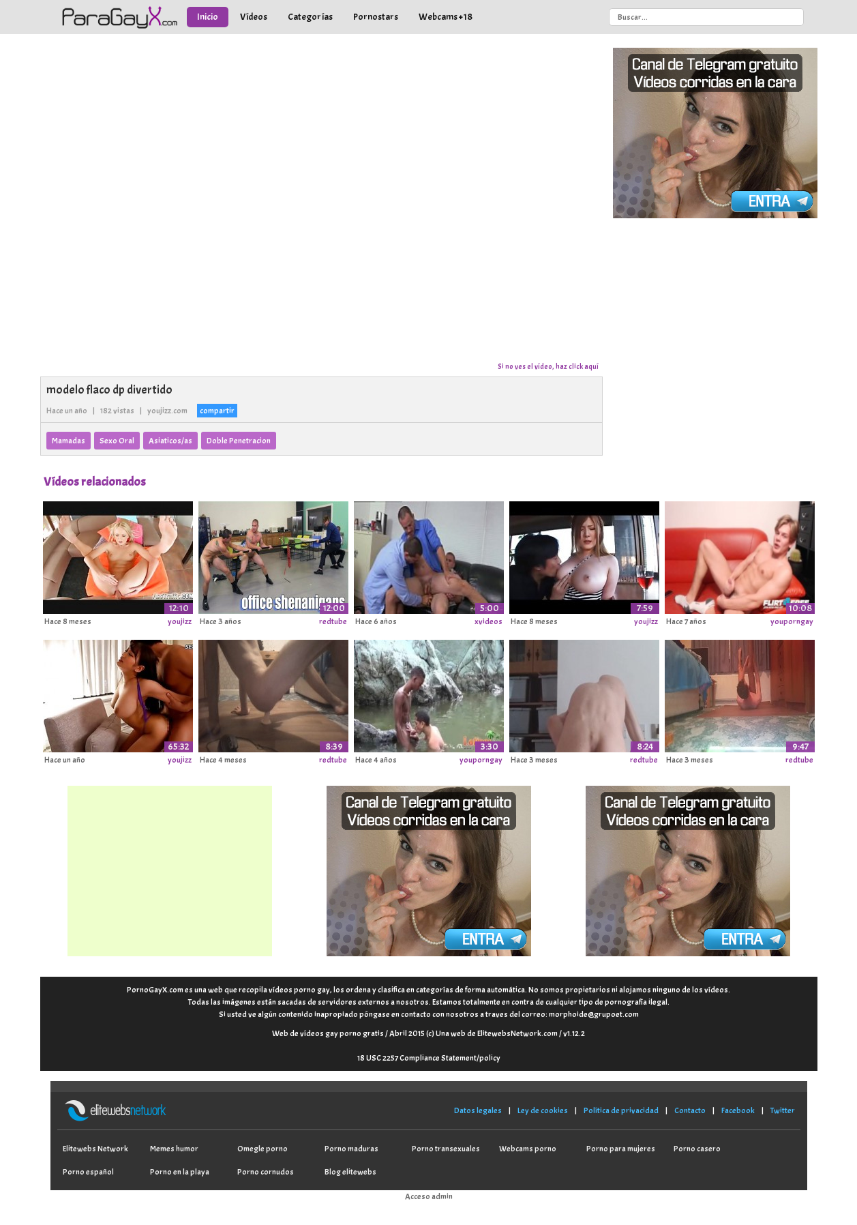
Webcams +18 (445, 17)
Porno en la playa (179, 1171)
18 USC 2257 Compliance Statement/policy (428, 1057)
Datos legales (478, 1110)
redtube (333, 621)
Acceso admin (429, 1196)
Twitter (782, 1110)
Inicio (207, 17)
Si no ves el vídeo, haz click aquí (548, 366)
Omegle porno (262, 1148)
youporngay (791, 621)
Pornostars (375, 17)
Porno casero (697, 1148)
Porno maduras (351, 1148)
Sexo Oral (117, 440)
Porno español (88, 1171)
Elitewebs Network (95, 1148)
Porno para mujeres (620, 1148)
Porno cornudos (265, 1171)
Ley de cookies (542, 1110)
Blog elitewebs (350, 1171)
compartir (217, 410)
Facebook (738, 1110)
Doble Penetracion (239, 440)
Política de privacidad (621, 1110)
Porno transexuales (446, 1148)
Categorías (310, 17)
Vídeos (253, 17)
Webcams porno (527, 1148)
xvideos (488, 621)
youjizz (180, 621)
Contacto (690, 1110)
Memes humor (174, 1148)
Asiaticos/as (170, 440)
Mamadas (68, 440)
